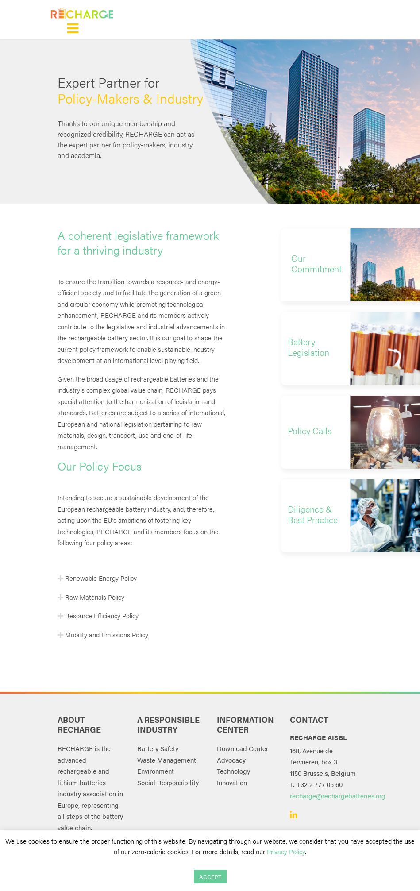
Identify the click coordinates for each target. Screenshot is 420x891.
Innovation (232, 782)
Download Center (242, 748)
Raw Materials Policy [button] (93, 597)
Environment (155, 770)
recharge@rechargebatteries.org (337, 795)
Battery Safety (157, 748)
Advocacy (231, 759)
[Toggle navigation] (73, 28)
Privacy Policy (286, 851)
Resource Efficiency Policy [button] (101, 615)
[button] (316, 264)
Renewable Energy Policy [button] (100, 577)
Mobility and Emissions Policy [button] (105, 634)
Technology (233, 770)
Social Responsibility (168, 782)
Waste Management (166, 759)
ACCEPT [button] (210, 876)
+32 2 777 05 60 (319, 784)
